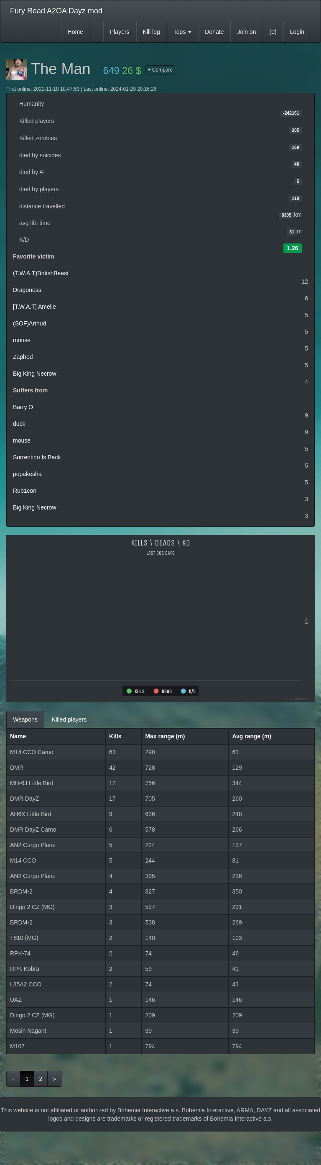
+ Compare (160, 70)
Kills (115, 736)
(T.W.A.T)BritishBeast (41, 273)
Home (75, 31)
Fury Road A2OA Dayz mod (56, 11)
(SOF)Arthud (29, 323)
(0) (273, 31)
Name (18, 736)
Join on (246, 31)
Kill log (151, 31)
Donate (214, 31)
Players (120, 31)
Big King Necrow (34, 373)
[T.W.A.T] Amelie (34, 306)
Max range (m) (165, 736)
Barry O (23, 407)
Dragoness (27, 290)
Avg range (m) (251, 736)
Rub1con (24, 490)
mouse (22, 340)
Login (297, 31)
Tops (182, 31)
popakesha (27, 474)
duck (19, 423)
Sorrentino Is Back (37, 457)
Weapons (25, 719)
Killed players (69, 719)
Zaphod (23, 356)
